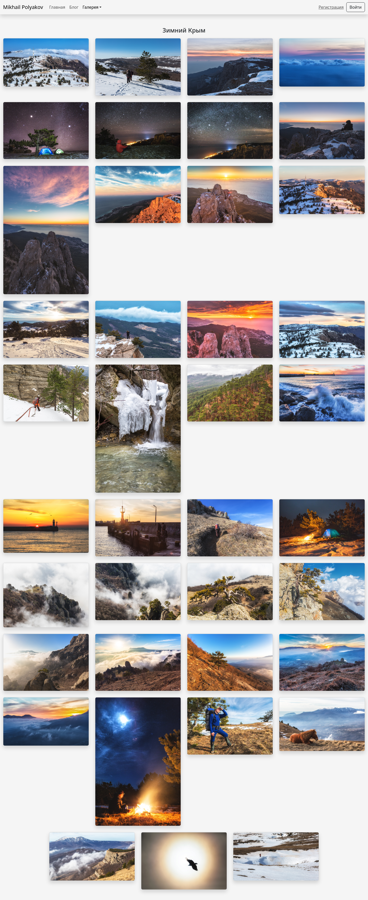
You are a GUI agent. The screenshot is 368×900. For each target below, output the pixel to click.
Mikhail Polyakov (23, 7)
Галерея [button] (90, 7)
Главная (57, 7)
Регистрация (331, 7)
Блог (73, 7)
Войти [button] (356, 7)
